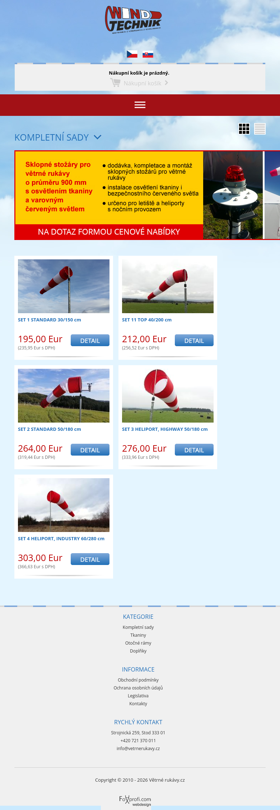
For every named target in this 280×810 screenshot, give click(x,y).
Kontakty (138, 704)
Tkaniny (138, 635)
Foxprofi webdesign (122, 795)
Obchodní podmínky (138, 680)
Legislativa (138, 696)
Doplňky (138, 651)
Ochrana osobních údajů (138, 688)
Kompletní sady (51, 137)
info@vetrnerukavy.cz (138, 748)
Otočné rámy (138, 643)
